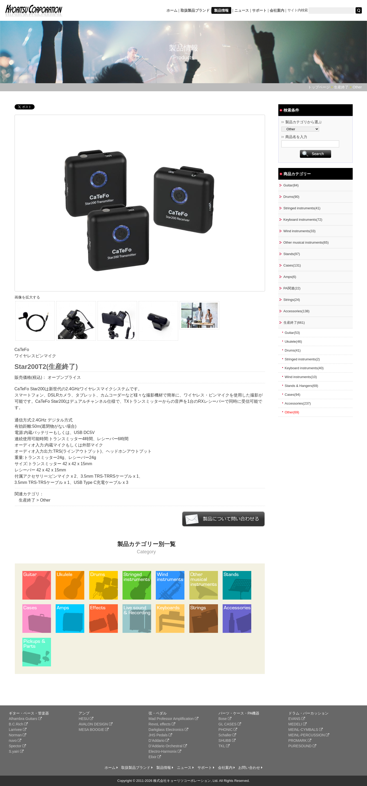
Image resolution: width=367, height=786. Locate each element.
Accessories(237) (298, 403)
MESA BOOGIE (94, 729)
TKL (224, 746)
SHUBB (227, 740)
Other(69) (292, 412)
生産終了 (341, 87)
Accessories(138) (297, 311)
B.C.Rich (18, 724)
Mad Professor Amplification (173, 719)
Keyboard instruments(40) (304, 368)
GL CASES (229, 724)
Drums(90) (291, 196)
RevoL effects (162, 724)
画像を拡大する (27, 297)
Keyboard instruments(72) (303, 219)
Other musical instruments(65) (306, 242)
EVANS (296, 719)
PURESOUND (302, 746)
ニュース (241, 10)
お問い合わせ (250, 767)
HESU (86, 719)
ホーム (171, 10)
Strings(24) (292, 299)
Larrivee (18, 729)
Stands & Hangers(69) (301, 385)
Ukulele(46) (293, 341)
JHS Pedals (160, 735)
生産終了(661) (294, 322)
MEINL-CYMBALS (305, 729)
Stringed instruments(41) (302, 208)
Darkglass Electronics (168, 729)
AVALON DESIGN (95, 724)
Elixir (155, 757)
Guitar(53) (292, 332)
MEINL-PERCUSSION (309, 735)
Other (357, 87)
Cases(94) (292, 394)
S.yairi (16, 751)
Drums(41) (293, 350)
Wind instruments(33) (300, 231)
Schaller (227, 735)
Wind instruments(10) (301, 377)
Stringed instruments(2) (302, 359)
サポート (259, 10)
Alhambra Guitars (25, 719)
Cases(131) (292, 265)
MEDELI (297, 724)
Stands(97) (292, 254)
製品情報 (221, 10)
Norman (18, 735)
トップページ (319, 87)
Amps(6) (290, 276)
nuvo (15, 740)
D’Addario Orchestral (168, 746)
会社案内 (277, 10)
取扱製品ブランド (195, 10)
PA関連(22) (292, 288)
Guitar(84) (291, 185)
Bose (224, 719)
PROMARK (300, 740)
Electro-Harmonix (165, 751)
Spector (17, 746)
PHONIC (227, 729)
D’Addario (159, 740)
